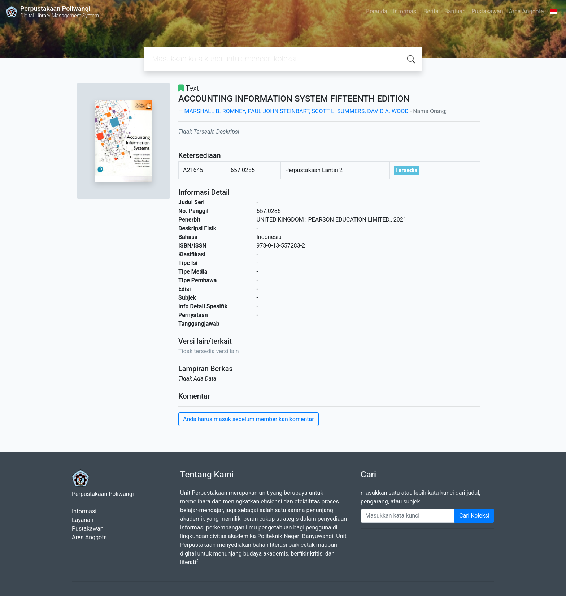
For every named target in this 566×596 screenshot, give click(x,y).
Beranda (376, 11)
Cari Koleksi (474, 515)
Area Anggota (526, 11)
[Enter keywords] (408, 516)
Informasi (405, 11)
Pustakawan (487, 11)
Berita (431, 11)
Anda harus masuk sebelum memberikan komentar (248, 419)
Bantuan (455, 11)
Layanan (82, 519)
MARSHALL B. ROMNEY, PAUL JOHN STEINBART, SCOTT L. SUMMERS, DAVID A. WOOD (296, 111)
